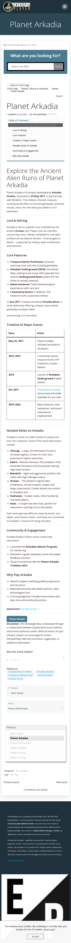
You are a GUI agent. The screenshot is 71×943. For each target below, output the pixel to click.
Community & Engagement (26, 150)
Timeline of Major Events (25, 140)
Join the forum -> (30, 609)
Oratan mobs (15, 678)
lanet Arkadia (45, 675)
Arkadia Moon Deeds (49, 389)
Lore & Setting (19, 130)
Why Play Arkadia (21, 156)
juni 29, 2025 (30, 45)
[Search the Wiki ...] (31, 66)
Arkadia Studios (45, 671)
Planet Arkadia (17, 619)
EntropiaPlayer (13, 45)
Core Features (19, 135)
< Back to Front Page (19, 85)
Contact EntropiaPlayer (16, 860)
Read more (49, 929)
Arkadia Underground (20, 675)
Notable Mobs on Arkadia (25, 145)
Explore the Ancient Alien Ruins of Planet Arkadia (33, 125)
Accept (35, 936)
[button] (35, 727)
